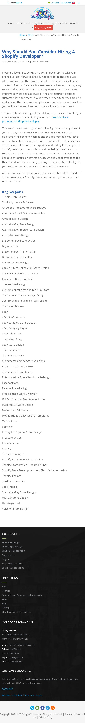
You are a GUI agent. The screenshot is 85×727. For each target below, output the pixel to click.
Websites (6, 695)
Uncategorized (11, 503)
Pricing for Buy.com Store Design (22, 432)
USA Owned (68, 3)
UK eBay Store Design (15, 497)
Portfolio (19, 23)
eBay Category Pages (14, 328)
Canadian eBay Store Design (18, 279)
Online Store (9, 421)
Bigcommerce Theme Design (19, 251)
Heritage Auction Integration (56, 695)
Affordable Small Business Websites (23, 213)
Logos (39, 695)
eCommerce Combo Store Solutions (23, 361)
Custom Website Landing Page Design (24, 300)
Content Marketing (13, 284)
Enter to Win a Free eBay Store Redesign (26, 377)
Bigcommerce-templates (17, 257)
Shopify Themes (11, 475)
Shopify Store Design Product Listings (24, 465)
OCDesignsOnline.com (29, 714)
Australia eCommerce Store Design (23, 229)
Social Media (9, 486)
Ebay (5, 311)
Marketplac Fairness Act (16, 410)
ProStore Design (12, 437)
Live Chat (53, 3)
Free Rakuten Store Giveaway (19, 393)
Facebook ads (10, 383)
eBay (28, 23)
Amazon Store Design (15, 218)
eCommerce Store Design (17, 372)
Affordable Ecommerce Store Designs (24, 207)
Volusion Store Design (15, 508)
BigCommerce (40, 23)
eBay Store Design (13, 344)
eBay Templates (11, 350)
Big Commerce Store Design (19, 240)
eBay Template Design (12, 546)
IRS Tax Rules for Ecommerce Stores (23, 399)
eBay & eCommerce (13, 317)
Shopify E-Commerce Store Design (22, 459)
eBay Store (17, 695)
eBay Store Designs (11, 542)
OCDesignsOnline (42, 13)
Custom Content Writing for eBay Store (25, 290)
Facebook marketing (14, 388)
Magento (6, 559)
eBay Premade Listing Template (16, 612)
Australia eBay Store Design (18, 224)
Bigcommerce (10, 246)
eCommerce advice (13, 355)
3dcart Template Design (13, 567)
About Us (74, 23)
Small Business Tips (14, 481)
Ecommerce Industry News (18, 366)
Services (63, 23)
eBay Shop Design (12, 339)
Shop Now (29, 695)
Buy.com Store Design (15, 262)
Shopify (53, 23)
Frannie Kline (10, 61)
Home (9, 23)
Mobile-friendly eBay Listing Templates (25, 415)
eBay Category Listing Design (19, 322)
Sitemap (5, 607)
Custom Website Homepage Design (23, 295)
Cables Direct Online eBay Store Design (25, 268)
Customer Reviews (13, 306)
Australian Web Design (15, 235)
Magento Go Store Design (17, 404)
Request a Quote (12, 443)
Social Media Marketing (12, 563)
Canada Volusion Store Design (20, 273)
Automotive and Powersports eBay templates (22, 595)
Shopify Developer (40, 61)
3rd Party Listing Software (18, 202)
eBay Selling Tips (12, 333)
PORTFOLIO (7, 689)
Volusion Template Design (14, 550)
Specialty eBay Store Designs (19, 492)
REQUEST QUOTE (43, 27)
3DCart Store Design (14, 197)
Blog (30, 35)
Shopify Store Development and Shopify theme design (34, 470)
